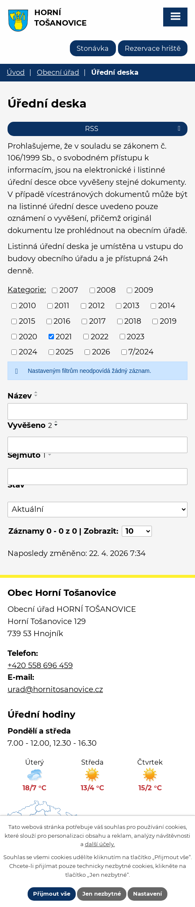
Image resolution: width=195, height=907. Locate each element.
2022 (99, 336)
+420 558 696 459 (40, 665)
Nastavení (147, 893)
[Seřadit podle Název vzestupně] (36, 392)
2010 (27, 305)
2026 (101, 352)
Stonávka (93, 48)
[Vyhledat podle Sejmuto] (97, 476)
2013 (131, 305)
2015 (27, 321)
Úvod (16, 72)
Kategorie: (27, 289)
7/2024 (141, 352)
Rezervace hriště (153, 48)
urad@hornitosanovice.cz (55, 689)
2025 (64, 352)
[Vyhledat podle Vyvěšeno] (97, 445)
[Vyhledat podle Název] (97, 411)
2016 (62, 321)
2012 (96, 305)
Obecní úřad (58, 72)
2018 (132, 321)
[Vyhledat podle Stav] (97, 509)
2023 (135, 336)
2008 (106, 290)
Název (20, 396)
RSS (134, 128)
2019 (168, 321)
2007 (68, 290)
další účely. (100, 844)
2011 (61, 305)
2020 (28, 336)
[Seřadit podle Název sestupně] (36, 395)
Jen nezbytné (101, 893)
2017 (97, 321)
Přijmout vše (51, 893)
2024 (28, 352)
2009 (143, 290)
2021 (64, 336)
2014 (166, 305)
